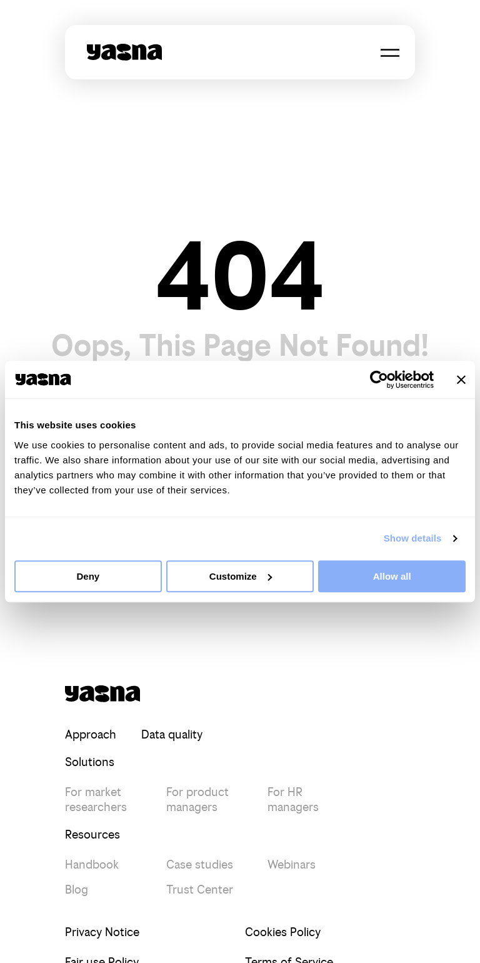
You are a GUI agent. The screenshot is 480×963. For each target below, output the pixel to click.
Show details (413, 538)
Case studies (199, 864)
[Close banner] (461, 379)
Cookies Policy (283, 932)
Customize (240, 576)
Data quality (171, 734)
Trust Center (199, 889)
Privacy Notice (102, 932)
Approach (90, 734)
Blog (76, 889)
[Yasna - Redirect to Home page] (124, 52)
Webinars (292, 864)
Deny (87, 576)
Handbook (92, 864)
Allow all (392, 576)
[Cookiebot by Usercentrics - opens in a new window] (379, 379)
